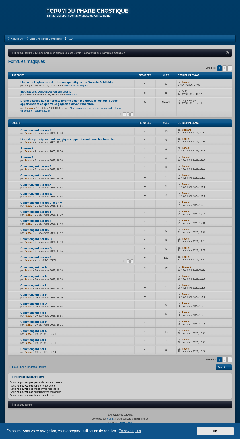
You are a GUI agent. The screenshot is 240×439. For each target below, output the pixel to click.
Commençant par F (33, 340)
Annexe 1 (26, 157)
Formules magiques (26, 61)
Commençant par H (33, 321)
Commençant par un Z (35, 166)
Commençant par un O (36, 248)
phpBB (110, 419)
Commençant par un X (35, 184)
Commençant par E (33, 349)
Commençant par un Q (36, 239)
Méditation (72, 94)
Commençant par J (33, 303)
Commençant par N (33, 267)
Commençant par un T (35, 211)
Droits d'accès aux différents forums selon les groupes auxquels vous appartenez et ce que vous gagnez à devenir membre (69, 102)
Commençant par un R (36, 230)
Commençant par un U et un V (41, 202)
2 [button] (224, 68)
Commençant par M (33, 276)
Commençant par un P (35, 130)
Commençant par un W (36, 193)
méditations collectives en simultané (45, 91)
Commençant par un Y (35, 175)
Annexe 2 (26, 148)
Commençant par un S (35, 220)
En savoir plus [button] (130, 431)
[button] (229, 68)
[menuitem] (15, 38)
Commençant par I (33, 312)
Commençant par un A (35, 257)
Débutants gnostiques (76, 85)
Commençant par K (33, 294)
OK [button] (215, 431)
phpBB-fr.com (126, 423)
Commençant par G (33, 331)
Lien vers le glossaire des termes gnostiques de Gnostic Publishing (67, 82)
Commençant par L (33, 285)
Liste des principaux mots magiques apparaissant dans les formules (67, 139)
